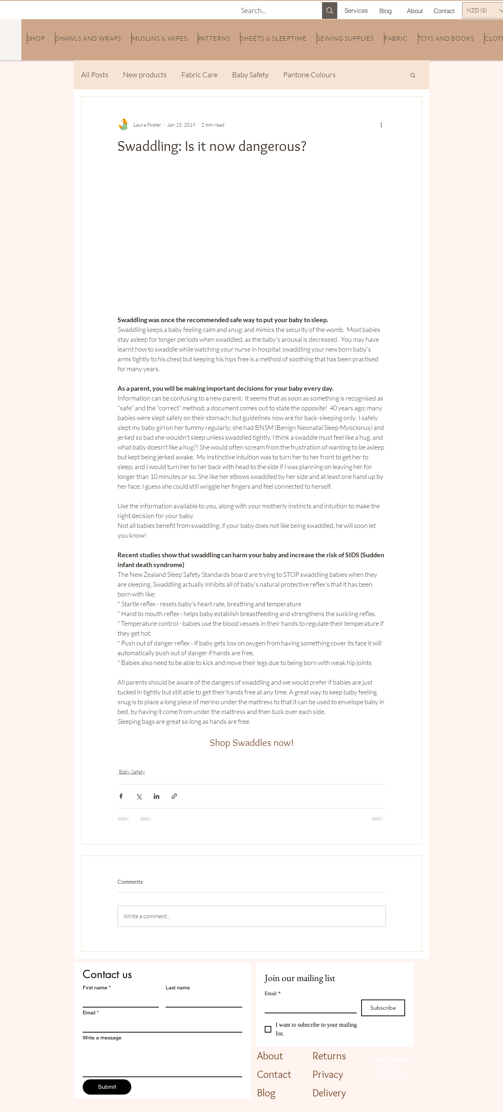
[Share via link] (174, 796)
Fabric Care (199, 74)
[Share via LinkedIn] (156, 796)
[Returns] (336, 1055)
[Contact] (444, 10)
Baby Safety (250, 74)
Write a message (102, 1038)
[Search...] (274, 10)
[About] (415, 10)
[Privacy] (334, 1074)
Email (91, 1013)
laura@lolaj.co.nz (391, 1079)
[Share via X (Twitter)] (138, 796)
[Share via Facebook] (120, 796)
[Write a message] (162, 1060)
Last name (178, 987)
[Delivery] (337, 1092)
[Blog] (385, 10)
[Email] (160, 1025)
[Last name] (202, 1000)
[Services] (356, 10)
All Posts (94, 74)
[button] (412, 75)
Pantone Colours (309, 74)
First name (97, 988)
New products (145, 74)
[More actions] (381, 124)
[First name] (119, 1000)
